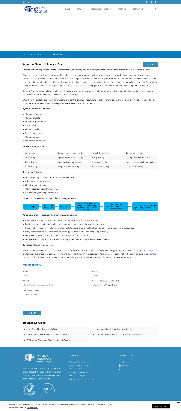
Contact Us (138, 9)
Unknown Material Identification (81, 379)
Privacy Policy (32, 407)
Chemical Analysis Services (79, 362)
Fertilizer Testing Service (78, 369)
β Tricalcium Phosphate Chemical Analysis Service (48, 340)
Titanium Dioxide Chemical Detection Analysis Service (119, 334)
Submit (32, 313)
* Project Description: (31, 290)
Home (67, 9)
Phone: (95, 271)
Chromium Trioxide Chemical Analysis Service (47, 334)
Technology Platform (101, 9)
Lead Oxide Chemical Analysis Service (43, 329)
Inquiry (150, 64)
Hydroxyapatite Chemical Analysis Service (114, 329)
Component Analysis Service (80, 376)
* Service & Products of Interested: (105, 281)
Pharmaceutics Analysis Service (81, 372)
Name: (25, 271)
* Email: (26, 281)
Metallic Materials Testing (79, 365)
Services (80, 9)
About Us (122, 9)
